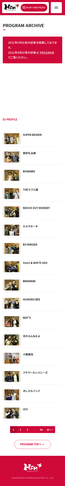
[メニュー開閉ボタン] (56, 7)
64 (41, 429)
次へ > (50, 429)
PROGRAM (47, 52)
